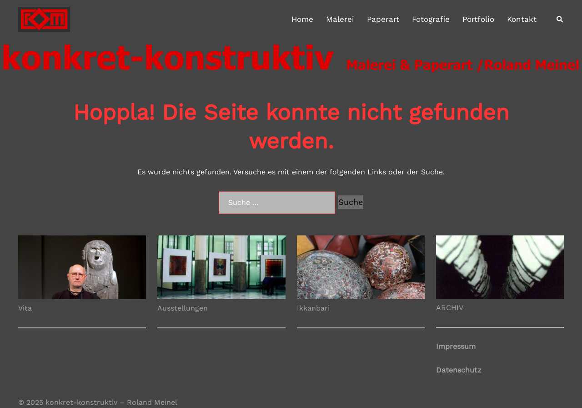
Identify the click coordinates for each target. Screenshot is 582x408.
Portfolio (478, 19)
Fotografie (431, 19)
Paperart (383, 19)
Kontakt (522, 19)
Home (302, 19)
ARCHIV (449, 307)
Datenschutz (459, 370)
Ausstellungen (182, 308)
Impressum (456, 346)
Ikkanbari (313, 308)
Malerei (340, 19)
